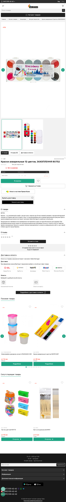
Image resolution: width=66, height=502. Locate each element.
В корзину (17, 181)
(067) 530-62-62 (9, 489)
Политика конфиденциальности (33, 500)
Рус (63, 1)
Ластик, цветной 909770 (8, 430)
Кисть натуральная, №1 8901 (41, 430)
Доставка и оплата (27, 153)
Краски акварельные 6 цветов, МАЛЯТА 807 (46, 354)
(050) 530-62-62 (9, 491)
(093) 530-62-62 (9, 494)
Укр (59, 1)
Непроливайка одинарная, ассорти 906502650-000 (16, 354)
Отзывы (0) (14, 153)
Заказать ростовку (18, 202)
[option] (12, 134)
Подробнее (17, 364)
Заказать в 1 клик (33, 186)
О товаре (5, 153)
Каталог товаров (33, 15)
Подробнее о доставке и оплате (33, 292)
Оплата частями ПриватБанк (18, 192)
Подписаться (60, 464)
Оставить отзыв (33, 241)
